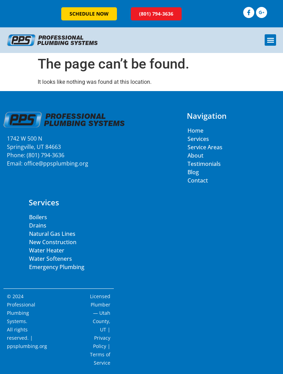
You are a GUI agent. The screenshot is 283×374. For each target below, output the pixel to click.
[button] (270, 40)
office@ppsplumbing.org (56, 163)
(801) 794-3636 (45, 155)
